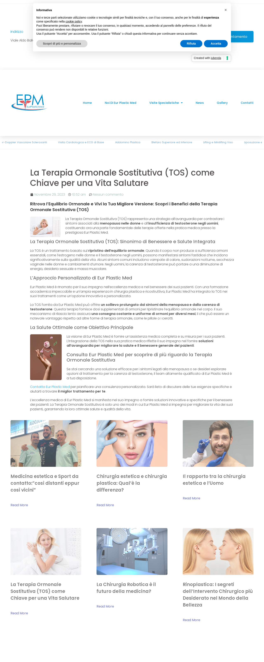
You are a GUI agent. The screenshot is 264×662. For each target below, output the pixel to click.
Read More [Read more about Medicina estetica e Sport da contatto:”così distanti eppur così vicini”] (19, 505)
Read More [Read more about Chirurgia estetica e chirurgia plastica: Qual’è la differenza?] (105, 505)
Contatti (247, 102)
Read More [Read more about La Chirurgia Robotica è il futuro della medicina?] (105, 606)
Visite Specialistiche (166, 102)
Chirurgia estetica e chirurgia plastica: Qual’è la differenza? (132, 483)
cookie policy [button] (74, 21)
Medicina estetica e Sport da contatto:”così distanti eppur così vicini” (45, 483)
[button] (225, 10)
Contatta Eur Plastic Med (50, 386)
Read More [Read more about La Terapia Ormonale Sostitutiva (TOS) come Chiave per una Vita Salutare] (19, 613)
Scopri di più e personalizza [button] (62, 43)
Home (87, 102)
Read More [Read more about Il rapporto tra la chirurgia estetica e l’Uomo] (191, 498)
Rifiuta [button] (191, 43)
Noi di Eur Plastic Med (120, 102)
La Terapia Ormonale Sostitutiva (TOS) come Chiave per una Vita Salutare (45, 591)
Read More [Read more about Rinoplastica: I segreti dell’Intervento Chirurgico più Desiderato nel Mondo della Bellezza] (191, 620)
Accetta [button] (216, 43)
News (200, 102)
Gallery (222, 102)
